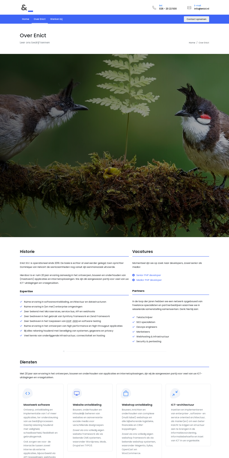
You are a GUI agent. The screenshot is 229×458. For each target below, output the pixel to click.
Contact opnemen (196, 19)
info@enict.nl (201, 8)
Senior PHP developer (146, 275)
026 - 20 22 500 (168, 8)
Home (192, 42)
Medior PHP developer (147, 280)
